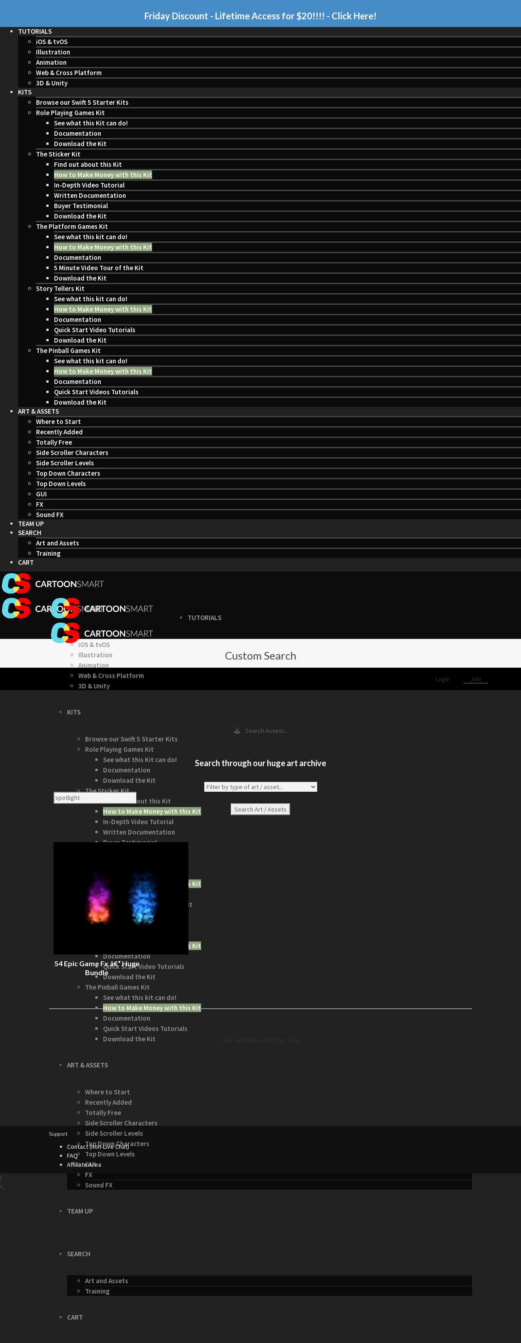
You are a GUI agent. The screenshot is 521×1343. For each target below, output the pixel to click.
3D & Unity (51, 83)
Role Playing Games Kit (70, 112)
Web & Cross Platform (69, 72)
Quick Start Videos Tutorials (96, 392)
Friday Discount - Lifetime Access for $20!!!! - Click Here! (260, 15)
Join (475, 679)
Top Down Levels (61, 483)
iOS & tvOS (51, 41)
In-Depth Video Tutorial (89, 185)
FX (39, 504)
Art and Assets (57, 543)
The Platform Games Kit (72, 226)
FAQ (72, 1155)
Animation (51, 62)
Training (48, 553)
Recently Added (59, 432)
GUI (41, 494)
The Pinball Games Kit (68, 350)
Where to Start (58, 421)
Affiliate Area (84, 1164)
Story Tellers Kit (60, 288)
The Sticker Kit (58, 154)
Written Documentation (90, 195)
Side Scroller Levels (65, 463)
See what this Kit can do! (91, 123)
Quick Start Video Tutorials (94, 330)
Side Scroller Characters (72, 452)
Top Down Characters (68, 473)
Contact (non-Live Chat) (98, 1146)
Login (443, 679)
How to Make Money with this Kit (103, 174)
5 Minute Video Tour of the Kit (99, 267)
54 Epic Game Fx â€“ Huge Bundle (96, 968)
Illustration (53, 52)
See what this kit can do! (90, 236)
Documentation (77, 133)
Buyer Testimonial (81, 205)
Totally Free (54, 442)
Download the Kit (80, 143)
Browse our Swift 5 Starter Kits (82, 102)
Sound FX (49, 514)
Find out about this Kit (88, 164)
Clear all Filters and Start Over (260, 1040)
